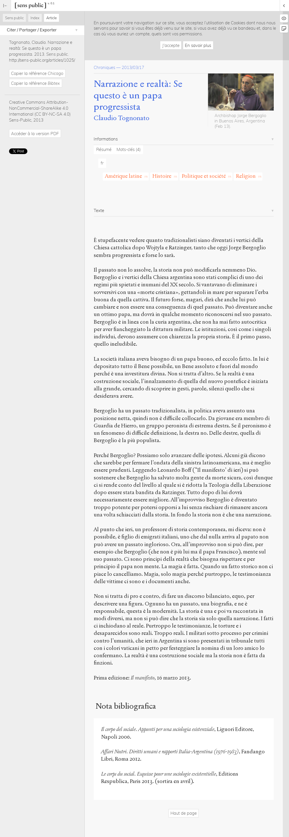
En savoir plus (198, 45)
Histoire (161, 176)
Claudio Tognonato (121, 118)
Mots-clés (129, 149)
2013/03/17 (133, 67)
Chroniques (104, 67)
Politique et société (204, 176)
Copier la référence (37, 73)
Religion (246, 176)
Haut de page (183, 813)
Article (51, 18)
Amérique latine (123, 176)
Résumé (103, 149)
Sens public (14, 18)
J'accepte (170, 45)
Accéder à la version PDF (35, 133)
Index (35, 18)
